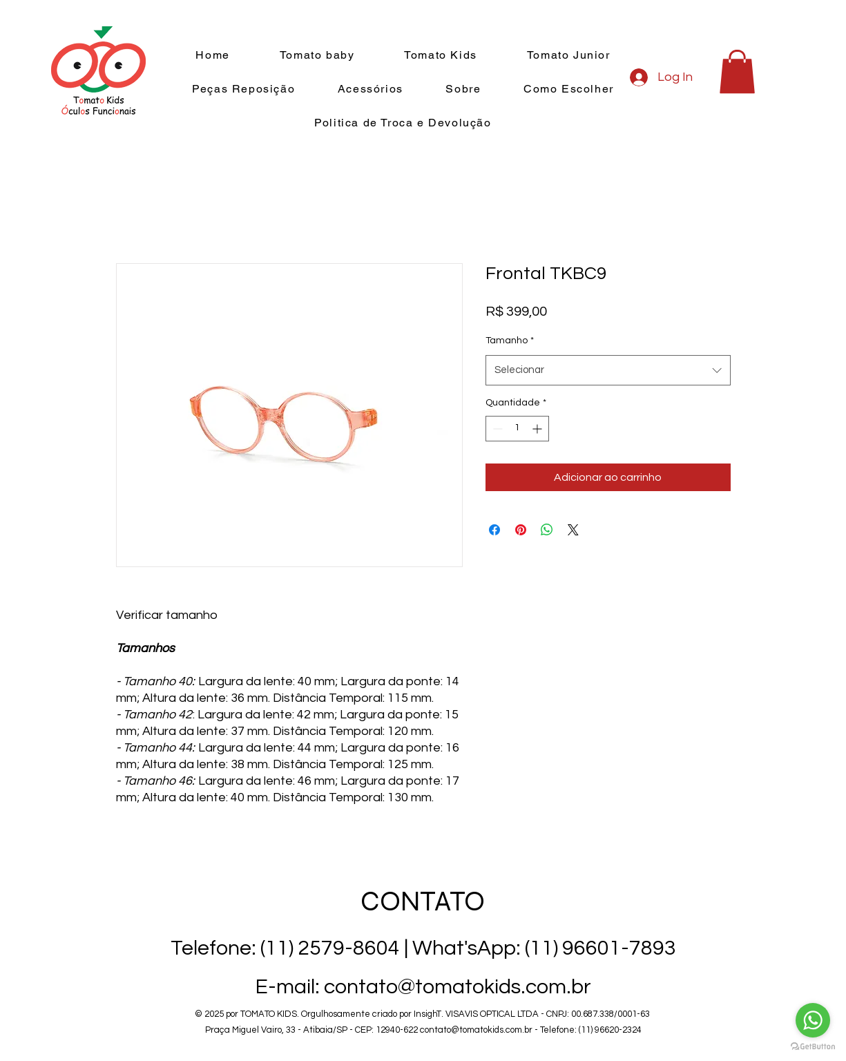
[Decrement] (496, 429)
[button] (737, 71)
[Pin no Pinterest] (520, 530)
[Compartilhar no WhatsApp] (547, 530)
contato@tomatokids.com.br (476, 1030)
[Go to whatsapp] (813, 1020)
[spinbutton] (517, 429)
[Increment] (538, 429)
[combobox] (608, 370)
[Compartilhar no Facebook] (494, 530)
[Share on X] (573, 530)
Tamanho (510, 340)
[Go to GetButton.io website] (813, 1046)
